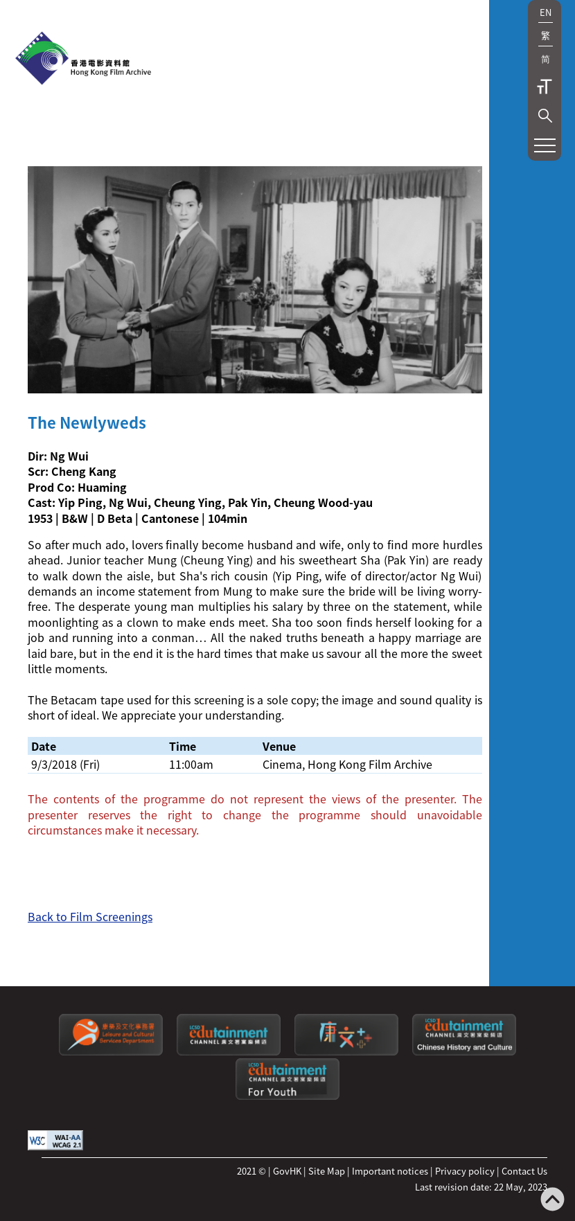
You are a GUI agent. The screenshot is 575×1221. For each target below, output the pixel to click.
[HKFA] (83, 59)
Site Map (326, 1170)
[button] (545, 116)
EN (545, 12)
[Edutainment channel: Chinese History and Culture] (464, 1051)
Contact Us (524, 1170)
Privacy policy (465, 1170)
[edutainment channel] (229, 1051)
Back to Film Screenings (90, 916)
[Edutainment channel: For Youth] (287, 1096)
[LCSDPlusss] (346, 1051)
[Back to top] (552, 1200)
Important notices (390, 1170)
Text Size (544, 86)
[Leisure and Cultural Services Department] (111, 1051)
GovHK (287, 1170)
